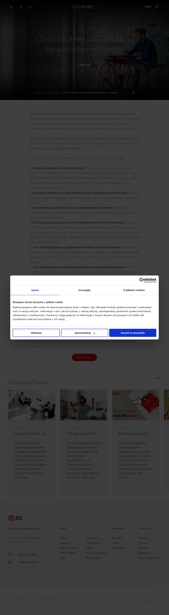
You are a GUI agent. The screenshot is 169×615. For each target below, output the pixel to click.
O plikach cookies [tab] (134, 290)
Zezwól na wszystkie (133, 333)
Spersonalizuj (85, 333)
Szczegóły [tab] (84, 290)
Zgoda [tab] (35, 290)
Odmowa (36, 333)
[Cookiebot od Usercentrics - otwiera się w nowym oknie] (141, 280)
